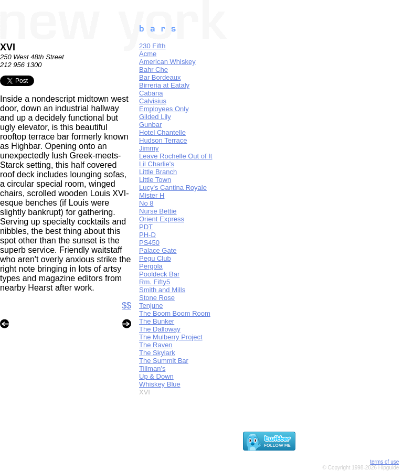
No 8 (146, 203)
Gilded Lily (155, 117)
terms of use (384, 462)
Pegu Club (155, 258)
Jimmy (149, 148)
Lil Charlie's (156, 164)
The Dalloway (160, 329)
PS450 (149, 243)
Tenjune (151, 305)
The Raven (156, 345)
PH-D (147, 235)
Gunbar (150, 125)
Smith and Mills (162, 290)
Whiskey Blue (160, 384)
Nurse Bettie (158, 211)
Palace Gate (158, 250)
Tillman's (152, 368)
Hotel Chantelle (162, 132)
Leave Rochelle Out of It (175, 156)
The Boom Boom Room (174, 313)
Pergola (151, 266)
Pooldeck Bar (159, 274)
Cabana (151, 93)
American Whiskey (167, 62)
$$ (126, 305)
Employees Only (164, 109)
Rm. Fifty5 (154, 282)
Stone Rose (157, 298)
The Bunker (156, 321)
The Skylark (157, 353)
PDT (146, 227)
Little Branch (158, 172)
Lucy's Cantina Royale (173, 187)
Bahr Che (153, 69)
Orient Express (161, 219)
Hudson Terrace (163, 140)
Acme (147, 54)
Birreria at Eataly (164, 85)
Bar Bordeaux (160, 77)
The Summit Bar (163, 361)
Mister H (151, 195)
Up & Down (156, 376)
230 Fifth (152, 46)
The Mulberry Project (171, 337)
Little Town (155, 180)
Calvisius (152, 101)
